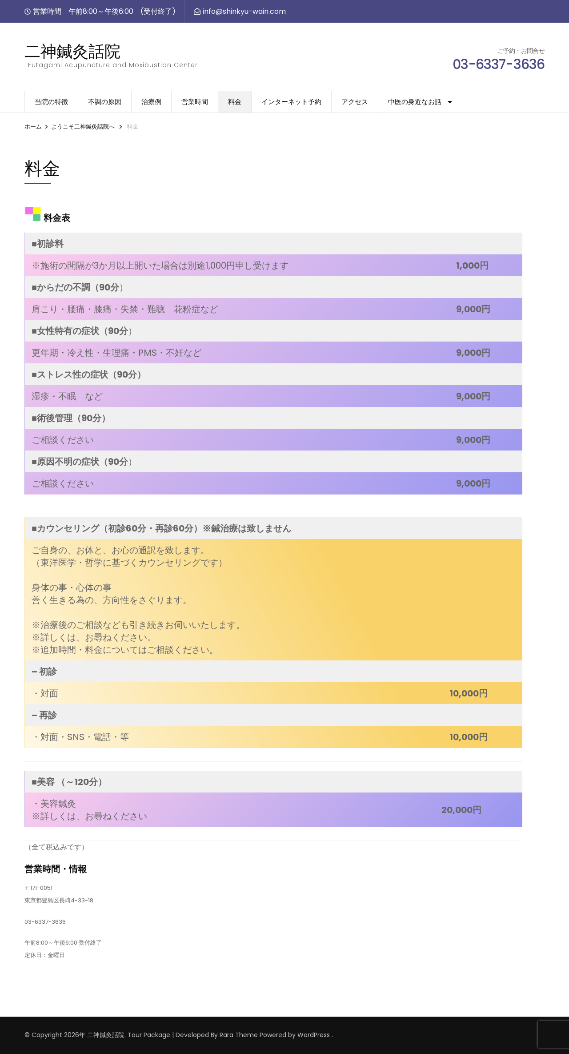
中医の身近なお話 (414, 101)
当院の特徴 (51, 101)
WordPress (313, 1034)
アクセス (354, 101)
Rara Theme (239, 1034)
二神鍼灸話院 (72, 51)
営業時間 (194, 101)
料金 (234, 101)
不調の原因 (104, 101)
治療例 (151, 101)
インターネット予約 (291, 101)
